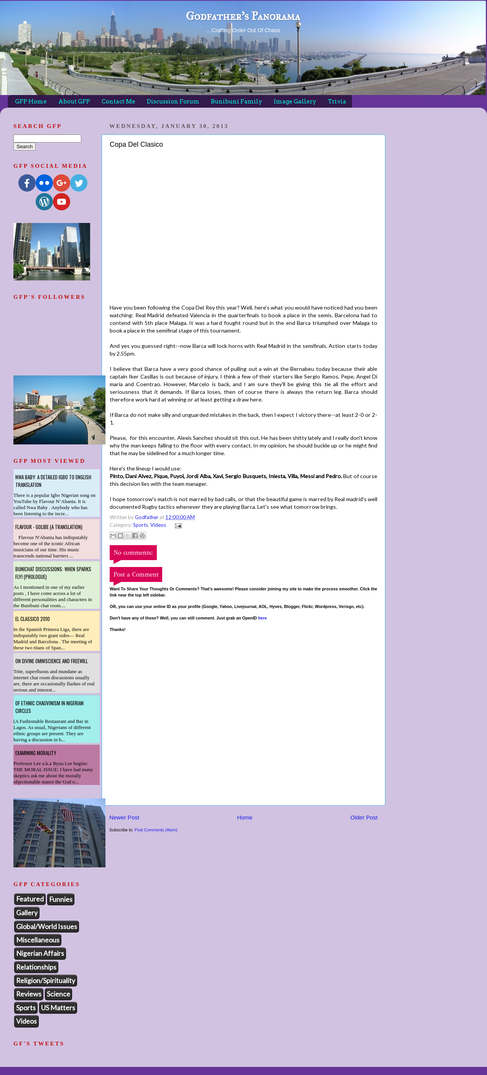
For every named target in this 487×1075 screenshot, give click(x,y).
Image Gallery (295, 101)
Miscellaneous (37, 940)
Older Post (364, 817)
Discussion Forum (173, 101)
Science (58, 994)
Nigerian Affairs (40, 953)
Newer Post (124, 817)
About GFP (74, 101)
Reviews (28, 994)
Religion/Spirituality (45, 980)
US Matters (58, 1007)
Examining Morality (35, 753)
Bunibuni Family (236, 101)
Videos (158, 525)
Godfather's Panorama (243, 16)
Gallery (27, 912)
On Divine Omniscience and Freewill (51, 661)
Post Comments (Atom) (156, 830)
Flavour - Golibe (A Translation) (48, 527)
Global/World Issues (46, 926)
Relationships (36, 967)
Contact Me (118, 101)
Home (244, 817)
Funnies (60, 899)
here (262, 618)
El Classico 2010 (32, 619)
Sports (140, 525)
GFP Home (31, 101)
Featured (30, 899)
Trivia (337, 101)
